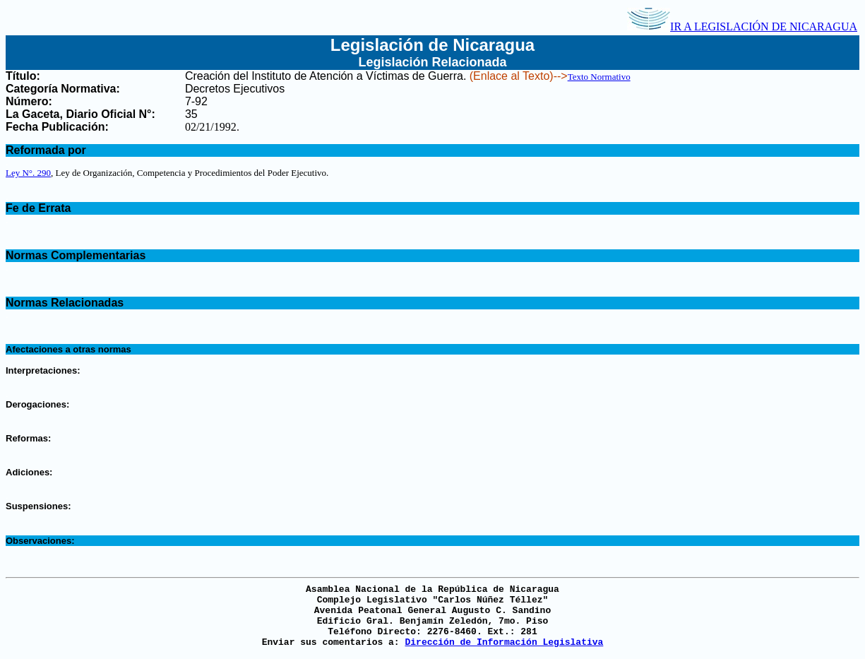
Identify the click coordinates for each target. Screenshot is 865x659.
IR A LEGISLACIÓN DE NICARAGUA (742, 26)
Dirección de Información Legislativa (504, 642)
